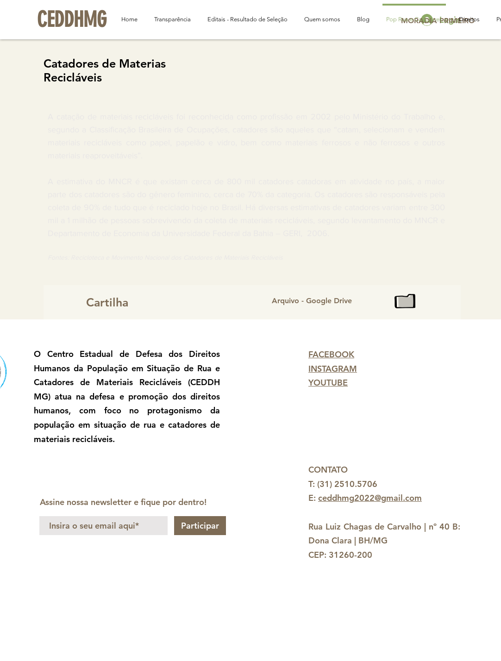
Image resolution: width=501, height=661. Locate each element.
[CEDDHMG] (71, 20)
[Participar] (200, 525)
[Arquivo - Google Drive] (353, 301)
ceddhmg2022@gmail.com (370, 498)
